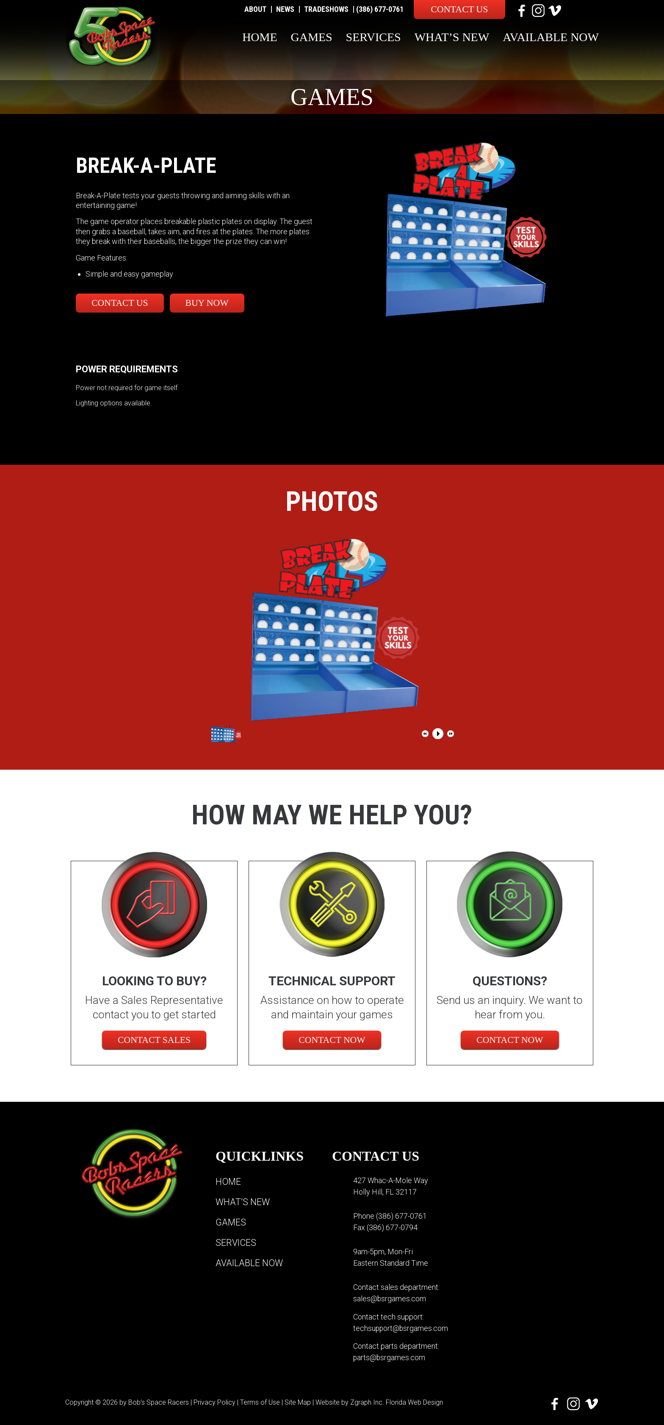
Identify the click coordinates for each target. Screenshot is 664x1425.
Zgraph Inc (366, 1401)
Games (311, 37)
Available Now (551, 37)
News (285, 9)
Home (259, 37)
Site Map (298, 1401)
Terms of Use (260, 1401)
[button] (425, 733)
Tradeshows (326, 9)
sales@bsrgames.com (389, 1298)
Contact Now (332, 1039)
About (255, 9)
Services (373, 37)
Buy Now (212, 302)
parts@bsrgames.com (389, 1357)
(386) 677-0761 (380, 9)
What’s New (452, 37)
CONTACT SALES (154, 1039)
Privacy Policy (214, 1401)
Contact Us (459, 9)
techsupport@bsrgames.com (401, 1327)
